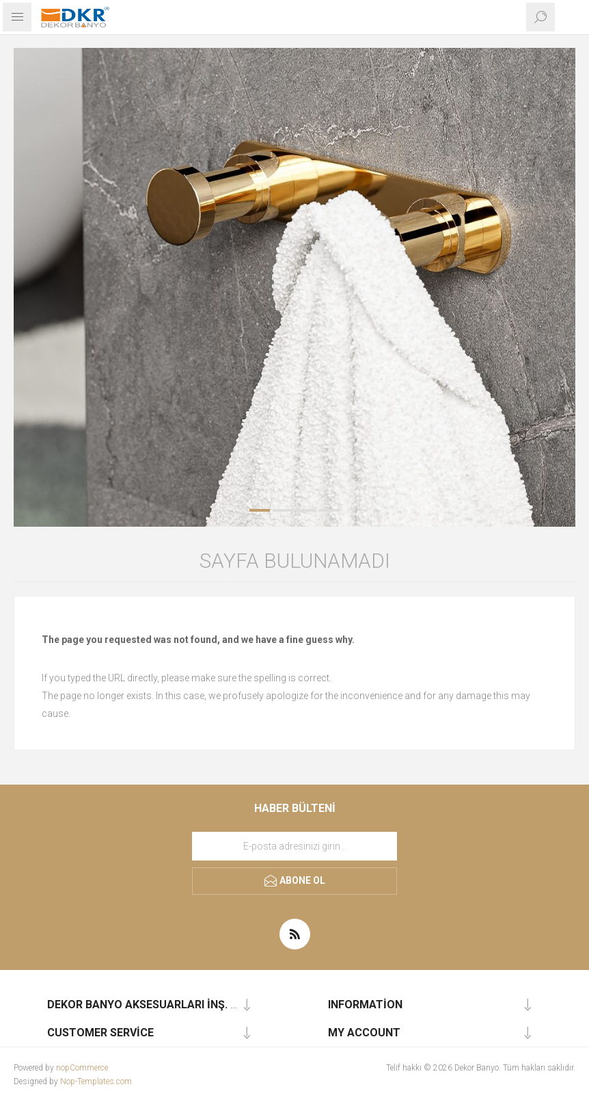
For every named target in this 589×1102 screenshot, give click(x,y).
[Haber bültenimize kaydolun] (294, 846)
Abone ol (302, 880)
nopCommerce (82, 1068)
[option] (294, 287)
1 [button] (259, 510)
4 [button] (329, 510)
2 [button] (283, 510)
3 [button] (306, 510)
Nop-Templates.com (96, 1081)
